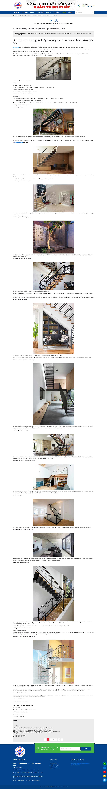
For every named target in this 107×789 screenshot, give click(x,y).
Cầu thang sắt (16, 47)
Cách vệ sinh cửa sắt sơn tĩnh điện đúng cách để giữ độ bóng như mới (32, 729)
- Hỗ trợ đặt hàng (53, 763)
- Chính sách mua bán (54, 768)
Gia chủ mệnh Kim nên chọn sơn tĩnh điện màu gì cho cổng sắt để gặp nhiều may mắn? (37, 731)
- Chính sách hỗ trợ (53, 767)
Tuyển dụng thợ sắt (19, 736)
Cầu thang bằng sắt (18, 142)
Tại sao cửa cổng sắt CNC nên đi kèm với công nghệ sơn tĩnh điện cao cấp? (33, 727)
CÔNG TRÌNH (56, 12)
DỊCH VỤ (48, 12)
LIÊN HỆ (70, 12)
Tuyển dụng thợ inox (19, 734)
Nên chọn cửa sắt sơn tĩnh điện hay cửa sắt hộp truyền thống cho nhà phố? (33, 732)
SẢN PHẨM (32, 12)
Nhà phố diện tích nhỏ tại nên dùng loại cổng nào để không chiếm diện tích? (34, 730)
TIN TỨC (64, 12)
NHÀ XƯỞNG (41, 12)
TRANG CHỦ (17, 12)
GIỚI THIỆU (25, 12)
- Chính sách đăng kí (54, 765)
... (56, 739)
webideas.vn (65, 786)
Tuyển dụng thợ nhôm (20, 735)
